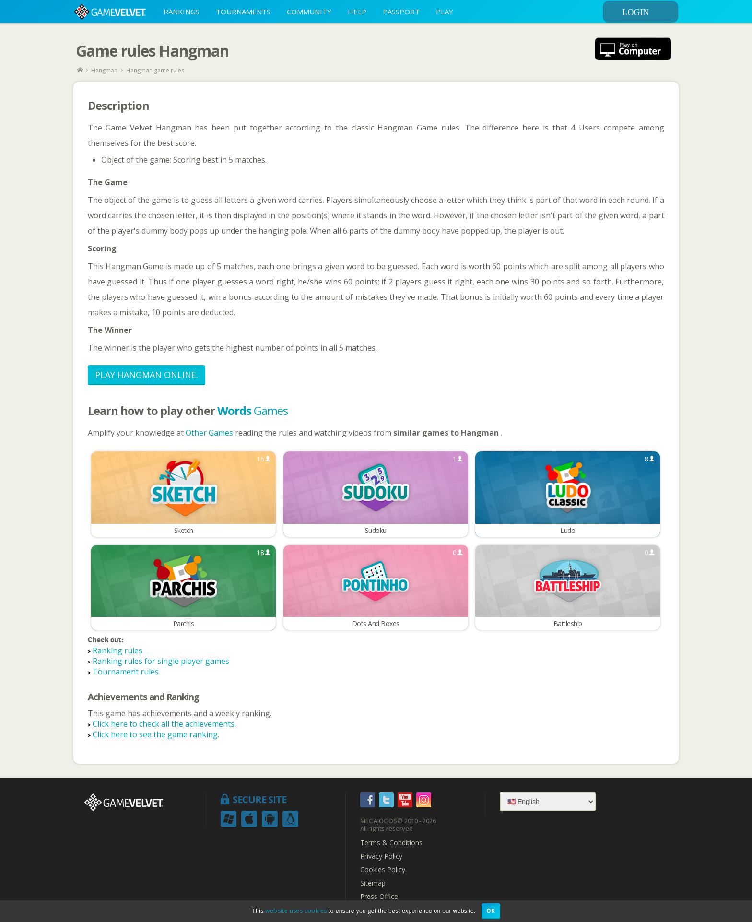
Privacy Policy (381, 856)
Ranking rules (117, 651)
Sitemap (373, 883)
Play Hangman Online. (146, 374)
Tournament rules (126, 672)
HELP (357, 11)
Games (252, 410)
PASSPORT (401, 11)
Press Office (379, 897)
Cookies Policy (382, 870)
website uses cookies (296, 911)
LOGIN (649, 12)
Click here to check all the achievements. (164, 724)
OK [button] (490, 911)
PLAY (444, 11)
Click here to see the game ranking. (156, 735)
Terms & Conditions (391, 843)
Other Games (210, 432)
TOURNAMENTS (243, 11)
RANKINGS (182, 11)
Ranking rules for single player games (161, 661)
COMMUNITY (309, 11)
